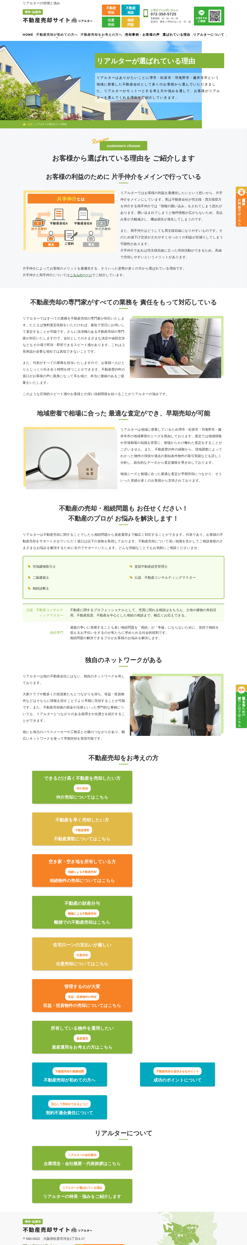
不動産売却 (111, 10)
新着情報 (172, 1190)
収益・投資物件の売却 (112, 1216)
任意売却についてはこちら (76, 881)
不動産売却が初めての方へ (43, 1170)
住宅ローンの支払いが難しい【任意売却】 (118, 1195)
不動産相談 (131, 10)
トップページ (34, 1161)
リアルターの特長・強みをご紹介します (170, 1015)
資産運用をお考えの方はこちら (76, 924)
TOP (30, 124)
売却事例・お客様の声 (142, 34)
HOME (28, 34)
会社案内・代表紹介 (181, 1171)
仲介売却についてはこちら (76, 797)
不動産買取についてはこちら (170, 797)
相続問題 (130, 22)
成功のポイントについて (124, 957)
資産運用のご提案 (109, 1222)
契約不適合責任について (185, 957)
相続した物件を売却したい (116, 1203)
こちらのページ (82, 275)
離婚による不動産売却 (112, 1210)
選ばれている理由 (176, 34)
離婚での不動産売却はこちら (171, 839)
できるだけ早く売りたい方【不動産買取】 (120, 1184)
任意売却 (111, 22)
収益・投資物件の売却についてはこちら (170, 881)
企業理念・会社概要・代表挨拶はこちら (76, 1015)
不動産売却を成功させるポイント (49, 1182)
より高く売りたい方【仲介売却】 (118, 1173)
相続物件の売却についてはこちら (76, 839)
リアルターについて (208, 34)
